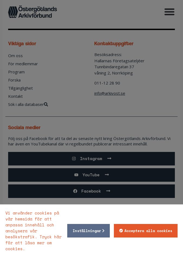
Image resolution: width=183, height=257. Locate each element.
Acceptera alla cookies (148, 230)
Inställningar (87, 230)
